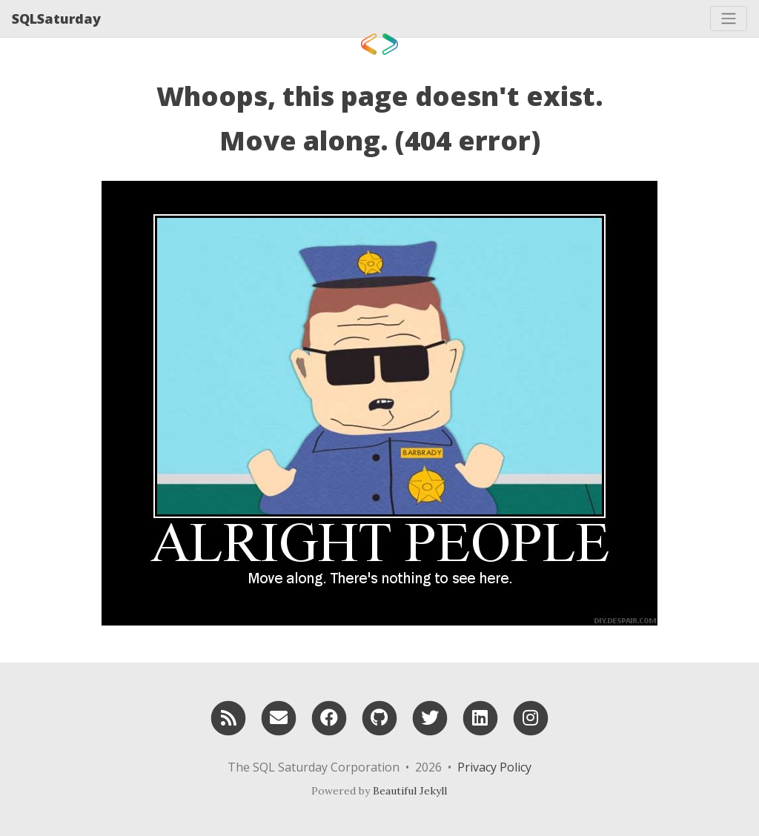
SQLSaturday (56, 18)
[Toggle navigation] (728, 18)
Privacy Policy (494, 767)
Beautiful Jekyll (410, 790)
